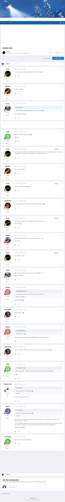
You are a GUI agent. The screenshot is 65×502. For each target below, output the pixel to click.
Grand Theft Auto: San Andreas (22, 53)
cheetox (7, 287)
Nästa (7, 63)
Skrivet (20, 69)
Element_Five (8, 384)
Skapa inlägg (58, 58)
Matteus (7, 86)
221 (7, 418)
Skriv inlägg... (12, 487)
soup (7, 131)
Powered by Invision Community (32, 500)
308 (7, 80)
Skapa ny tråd (47, 58)
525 (7, 143)
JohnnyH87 (7, 309)
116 (8, 299)
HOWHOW (8, 201)
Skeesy (8, 235)
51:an (8, 51)
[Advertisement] (32, 35)
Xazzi (7, 103)
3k (8, 212)
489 (7, 376)
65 (8, 448)
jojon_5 (8, 406)
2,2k (7, 321)
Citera (18, 76)
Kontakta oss (32, 498)
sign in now (31, 481)
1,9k (7, 115)
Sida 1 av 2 (16, 63)
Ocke (7, 364)
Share (51, 52)
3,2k (7, 98)
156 (7, 247)
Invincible (8, 436)
